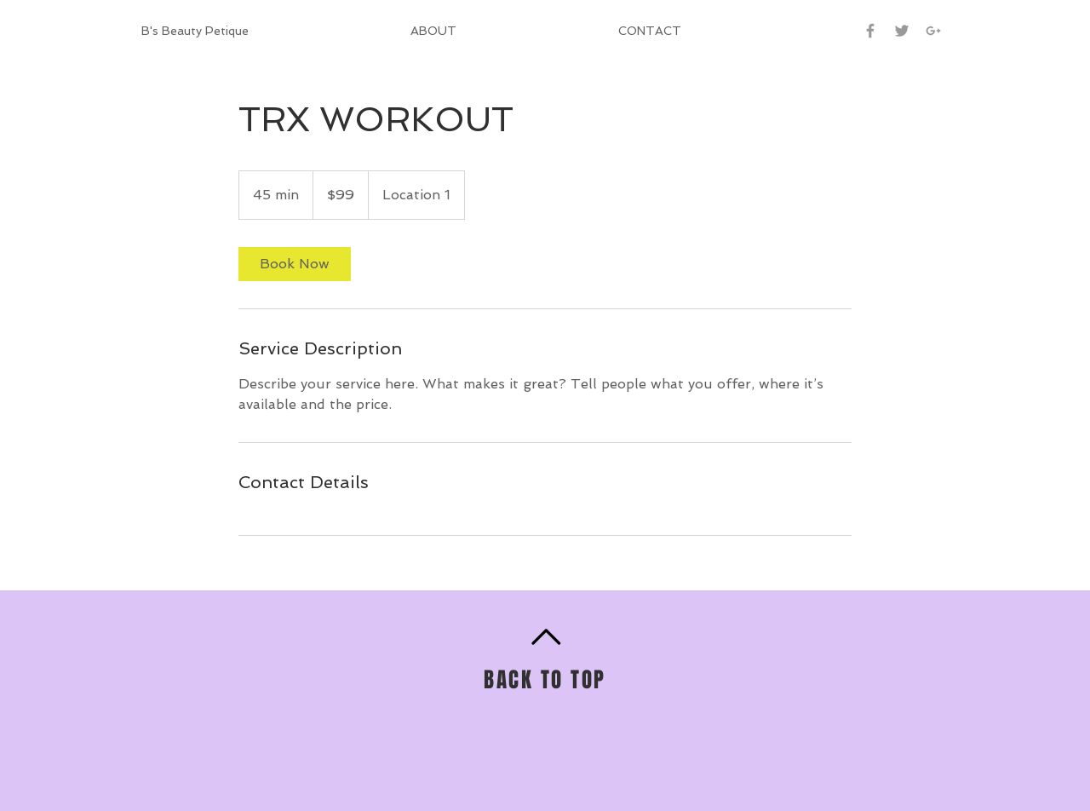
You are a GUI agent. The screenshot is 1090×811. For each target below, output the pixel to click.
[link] (294, 264)
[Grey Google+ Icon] (933, 30)
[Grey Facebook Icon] (870, 30)
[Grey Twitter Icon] (901, 30)
